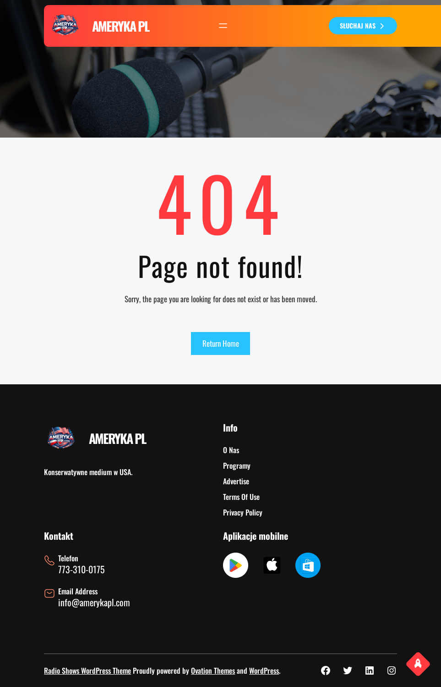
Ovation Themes (213, 670)
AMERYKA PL (120, 26)
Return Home (220, 343)
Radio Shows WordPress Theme (87, 670)
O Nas (231, 449)
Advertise (236, 481)
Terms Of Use (241, 496)
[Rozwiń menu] (223, 26)
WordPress (264, 670)
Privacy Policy (242, 512)
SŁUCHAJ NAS (363, 25)
